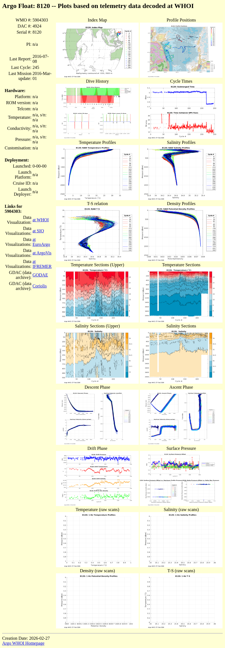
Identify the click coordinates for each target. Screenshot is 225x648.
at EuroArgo (41, 242)
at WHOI (41, 219)
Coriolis (40, 286)
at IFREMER (42, 264)
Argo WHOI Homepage (23, 643)
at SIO (38, 230)
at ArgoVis (42, 253)
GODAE (40, 275)
